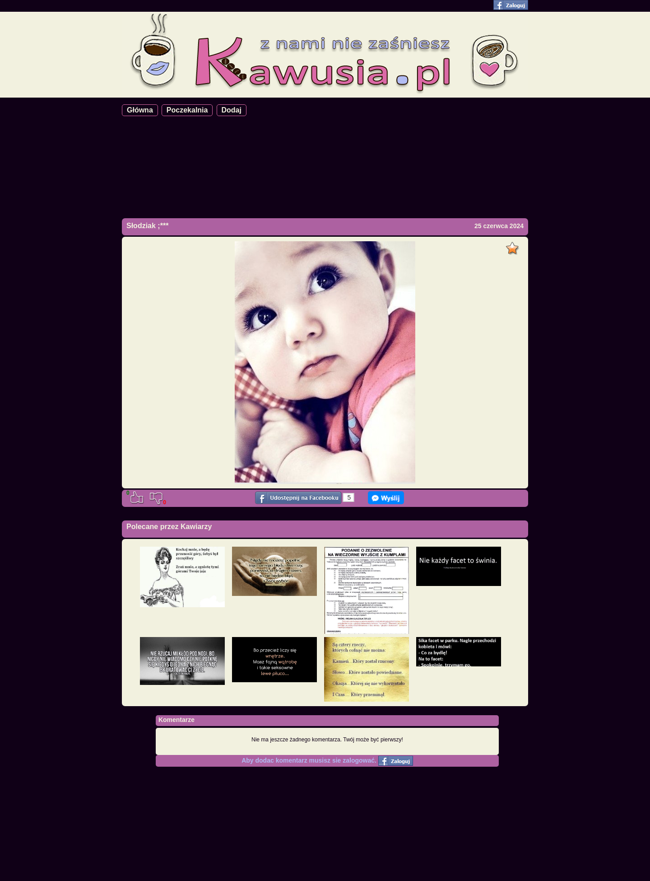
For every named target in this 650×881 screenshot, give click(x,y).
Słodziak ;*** (147, 226)
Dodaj (231, 110)
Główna (140, 110)
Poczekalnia (187, 110)
